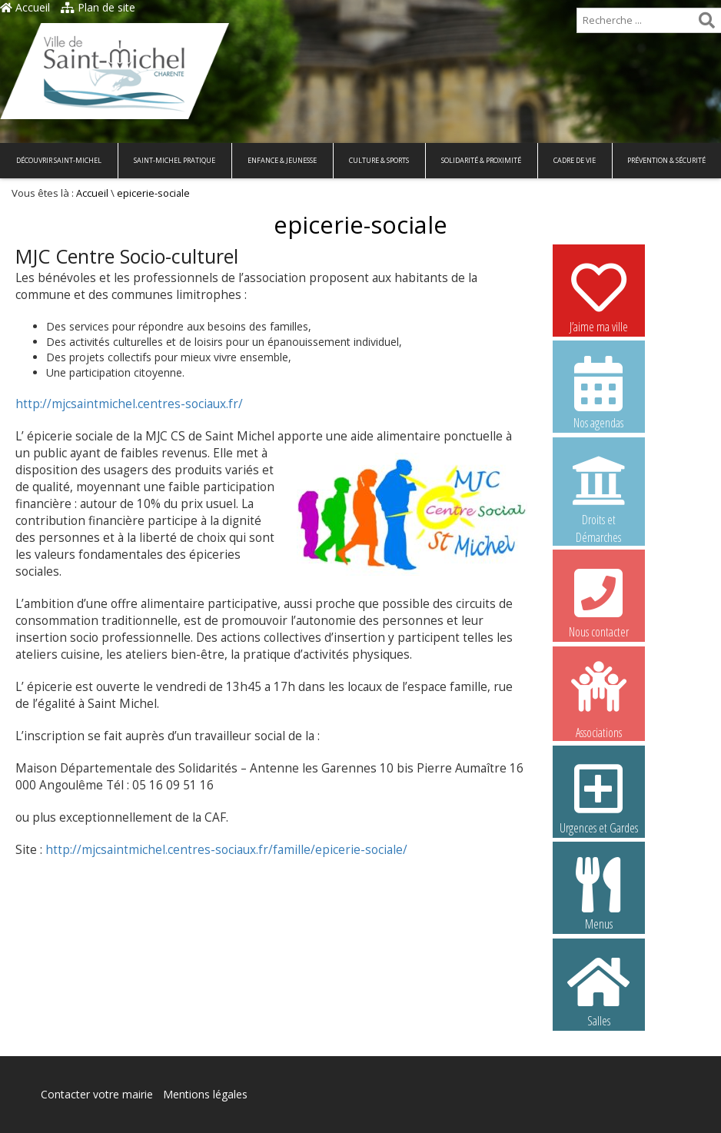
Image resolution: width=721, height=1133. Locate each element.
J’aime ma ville (599, 296)
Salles (599, 990)
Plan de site (98, 7)
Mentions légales (205, 1094)
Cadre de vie (574, 160)
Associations (599, 699)
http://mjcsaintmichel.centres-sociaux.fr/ (129, 404)
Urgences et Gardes (599, 797)
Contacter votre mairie (97, 1094)
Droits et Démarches (599, 490)
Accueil (25, 7)
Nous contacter (599, 601)
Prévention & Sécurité (666, 160)
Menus (599, 893)
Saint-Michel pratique (174, 160)
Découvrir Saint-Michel (58, 160)
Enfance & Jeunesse (282, 160)
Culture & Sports (379, 160)
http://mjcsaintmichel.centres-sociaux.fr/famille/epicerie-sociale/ (226, 850)
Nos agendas (599, 392)
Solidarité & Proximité (481, 160)
